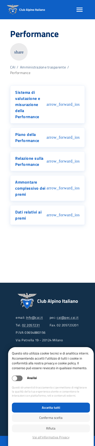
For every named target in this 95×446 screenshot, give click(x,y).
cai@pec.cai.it (68, 317)
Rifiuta (50, 428)
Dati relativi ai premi (28, 215)
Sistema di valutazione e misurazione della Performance (27, 104)
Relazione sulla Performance (29, 161)
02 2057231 (31, 325)
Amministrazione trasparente (43, 67)
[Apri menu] (79, 10)
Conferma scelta (51, 417)
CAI (12, 67)
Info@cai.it (34, 317)
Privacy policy (51, 437)
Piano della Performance (27, 137)
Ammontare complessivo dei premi (30, 188)
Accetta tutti (51, 407)
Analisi (32, 378)
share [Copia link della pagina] (19, 52)
